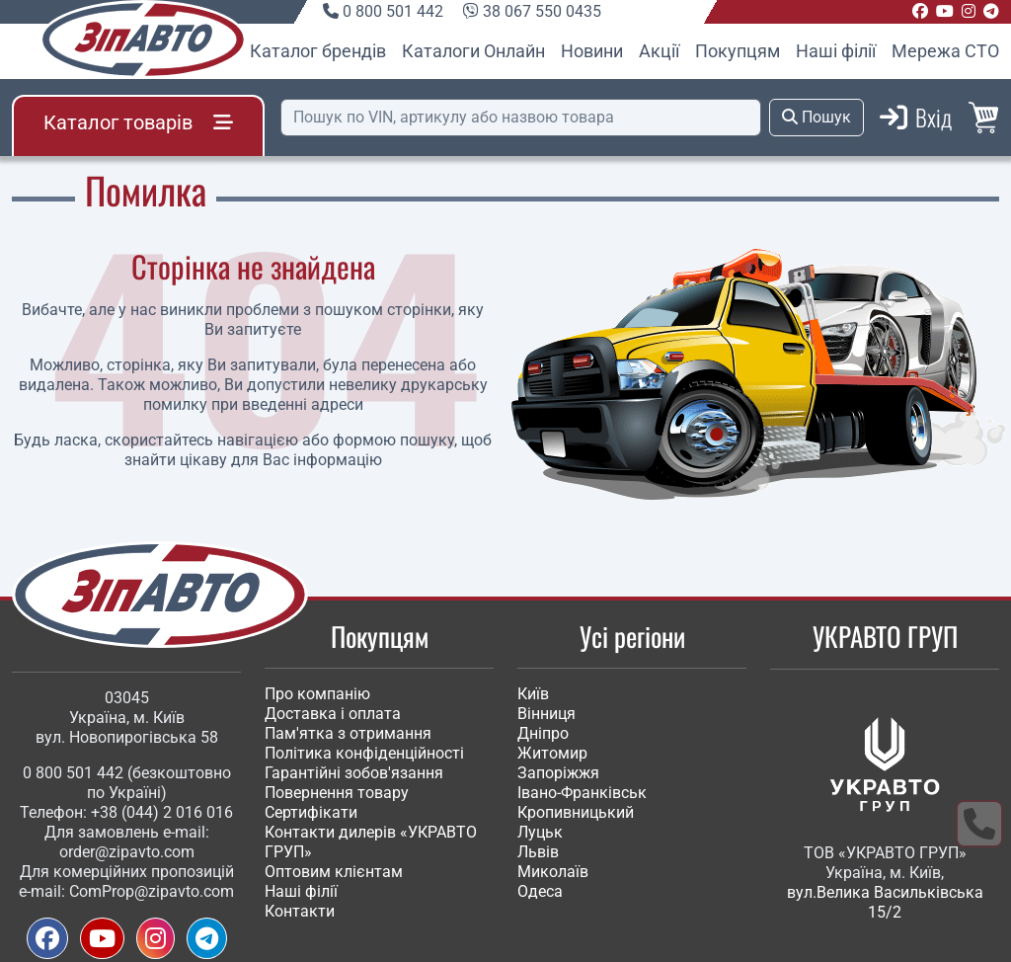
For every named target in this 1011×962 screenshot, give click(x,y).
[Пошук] (520, 117)
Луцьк (540, 832)
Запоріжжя (558, 772)
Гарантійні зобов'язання (354, 772)
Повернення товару (337, 792)
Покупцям (737, 50)
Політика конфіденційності (364, 753)
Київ (533, 693)
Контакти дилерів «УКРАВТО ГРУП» (371, 842)
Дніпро (543, 733)
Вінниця (546, 713)
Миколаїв (552, 871)
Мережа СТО (945, 50)
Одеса (540, 891)
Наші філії (836, 50)
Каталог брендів (318, 50)
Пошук (816, 117)
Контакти (300, 911)
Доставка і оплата (333, 713)
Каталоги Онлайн (473, 50)
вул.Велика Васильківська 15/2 (885, 902)
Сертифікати (311, 812)
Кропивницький (575, 812)
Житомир (552, 753)
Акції (659, 50)
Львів (538, 851)
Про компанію (317, 693)
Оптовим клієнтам (334, 871)
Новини (592, 50)
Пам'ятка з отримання (348, 733)
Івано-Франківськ (582, 792)
